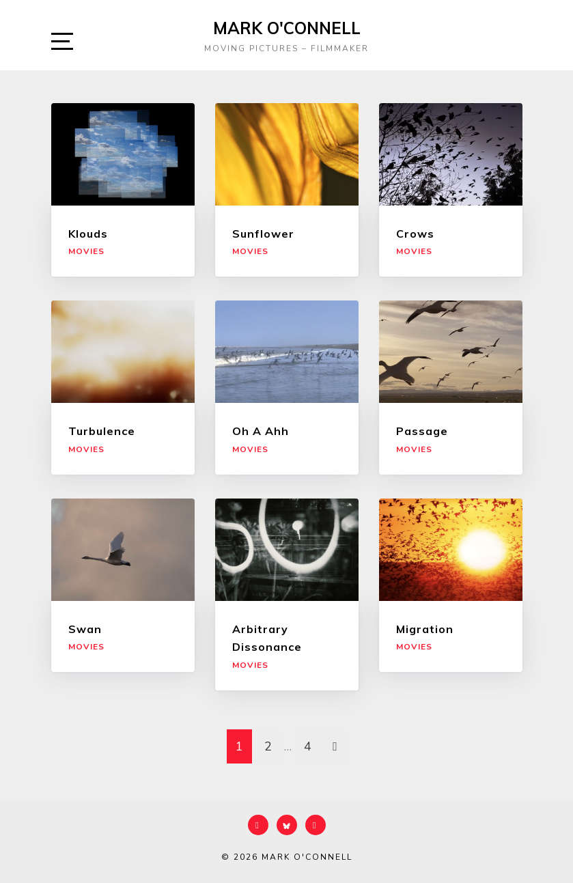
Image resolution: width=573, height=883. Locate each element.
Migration (424, 629)
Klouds (88, 233)
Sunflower (263, 233)
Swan (85, 629)
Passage (422, 431)
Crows (415, 233)
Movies (86, 251)
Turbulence (101, 431)
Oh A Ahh (260, 431)
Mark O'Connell (287, 28)
